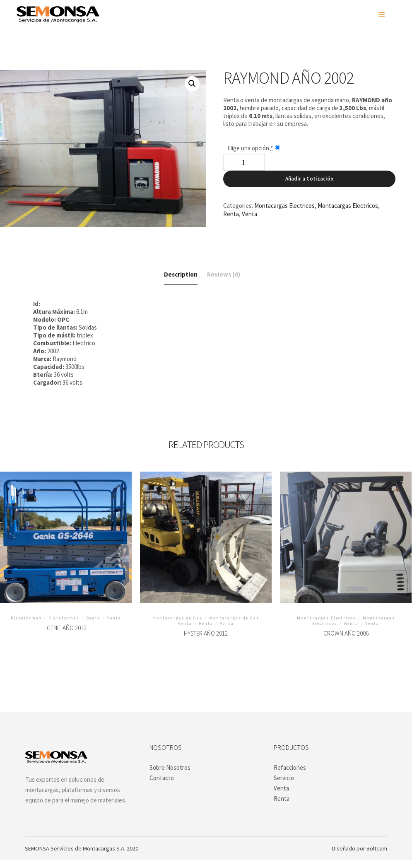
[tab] (181, 274)
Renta (231, 214)
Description (181, 274)
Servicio (284, 778)
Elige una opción (250, 148)
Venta (249, 214)
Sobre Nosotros (169, 767)
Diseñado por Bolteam (359, 848)
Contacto (161, 778)
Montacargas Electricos (284, 206)
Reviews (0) (223, 274)
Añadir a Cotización (309, 178)
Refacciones (290, 767)
